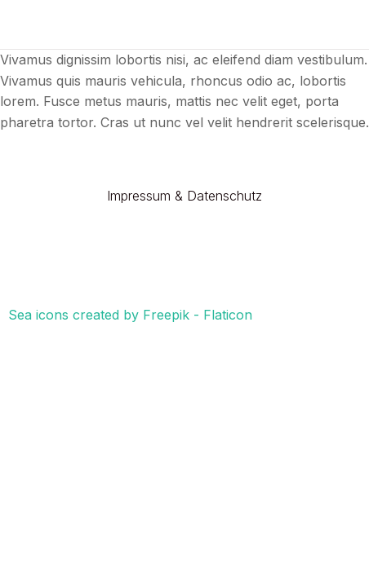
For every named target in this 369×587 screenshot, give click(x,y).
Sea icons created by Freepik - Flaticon (130, 315)
